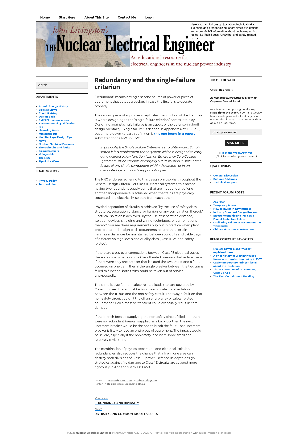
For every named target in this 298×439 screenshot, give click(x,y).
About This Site (97, 17)
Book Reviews (48, 109)
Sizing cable (46, 154)
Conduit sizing (48, 113)
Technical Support (225, 182)
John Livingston (146, 380)
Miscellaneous (48, 133)
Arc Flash (219, 201)
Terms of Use (47, 184)
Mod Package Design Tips (55, 137)
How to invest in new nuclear (232, 208)
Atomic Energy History (53, 106)
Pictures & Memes (225, 178)
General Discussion (225, 175)
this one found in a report (174, 133)
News (42, 140)
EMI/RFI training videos (54, 120)
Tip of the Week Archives (236, 152)
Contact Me (127, 17)
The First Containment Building (233, 276)
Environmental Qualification (57, 123)
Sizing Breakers (49, 150)
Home (45, 17)
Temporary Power (224, 205)
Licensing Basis (135, 383)
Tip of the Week (49, 161)
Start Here (67, 17)
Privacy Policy (48, 180)
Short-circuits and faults (54, 147)
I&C (41, 126)
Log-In (150, 17)
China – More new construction (233, 229)
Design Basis (115, 383)
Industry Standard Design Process (235, 212)
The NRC (44, 157)
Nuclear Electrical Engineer (56, 144)
